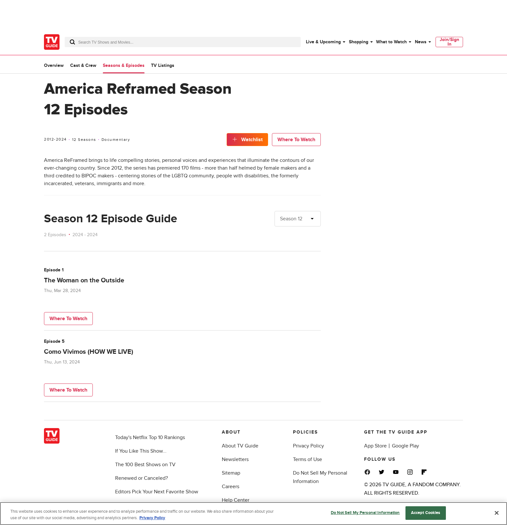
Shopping (358, 42)
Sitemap (231, 473)
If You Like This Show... (141, 451)
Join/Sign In (449, 42)
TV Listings (162, 65)
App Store (375, 446)
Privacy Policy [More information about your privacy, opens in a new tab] (152, 518)
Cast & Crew (83, 65)
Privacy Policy (308, 446)
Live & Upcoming (323, 42)
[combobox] (183, 42)
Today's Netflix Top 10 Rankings (150, 437)
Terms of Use (307, 459)
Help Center (235, 500)
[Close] (497, 513)
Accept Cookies (425, 513)
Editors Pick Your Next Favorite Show (156, 491)
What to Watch (391, 42)
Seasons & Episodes (124, 65)
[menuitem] (325, 42)
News (420, 42)
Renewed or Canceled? (141, 478)
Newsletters (235, 459)
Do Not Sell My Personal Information (365, 513)
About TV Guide (240, 446)
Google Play (405, 446)
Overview (54, 65)
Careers (230, 486)
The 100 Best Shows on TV (145, 464)
